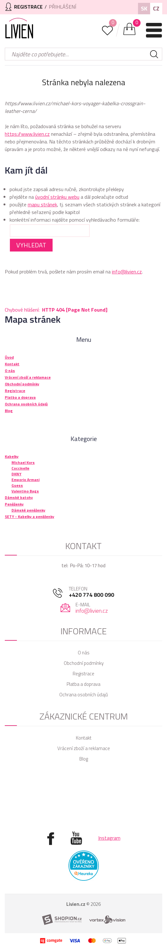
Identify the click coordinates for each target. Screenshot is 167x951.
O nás (84, 652)
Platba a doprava (83, 684)
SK (144, 8)
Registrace (83, 673)
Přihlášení (62, 6)
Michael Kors (23, 462)
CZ (156, 8)
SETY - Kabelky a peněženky (29, 516)
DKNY (16, 474)
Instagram (109, 838)
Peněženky (14, 504)
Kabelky (11, 456)
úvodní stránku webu (57, 197)
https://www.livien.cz (27, 134)
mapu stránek (42, 204)
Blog (83, 758)
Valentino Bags (25, 491)
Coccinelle (20, 468)
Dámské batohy (19, 497)
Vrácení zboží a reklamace (83, 748)
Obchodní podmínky (84, 663)
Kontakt (83, 737)
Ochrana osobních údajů (83, 694)
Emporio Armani (25, 480)
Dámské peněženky (28, 510)
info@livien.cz (127, 271)
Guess (17, 485)
